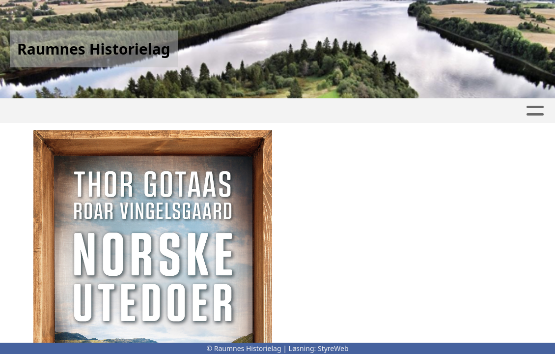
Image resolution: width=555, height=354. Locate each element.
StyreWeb (333, 348)
